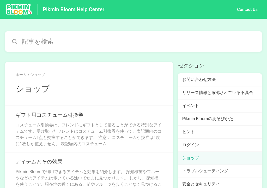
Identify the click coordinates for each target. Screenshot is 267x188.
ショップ (37, 75)
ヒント (188, 131)
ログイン (190, 144)
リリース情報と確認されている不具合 (217, 92)
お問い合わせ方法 (199, 79)
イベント (190, 105)
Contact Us (247, 9)
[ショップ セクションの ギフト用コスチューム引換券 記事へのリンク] (89, 129)
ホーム (21, 75)
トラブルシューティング (205, 170)
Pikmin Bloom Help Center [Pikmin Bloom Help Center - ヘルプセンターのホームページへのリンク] (73, 9)
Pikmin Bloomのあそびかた (207, 118)
